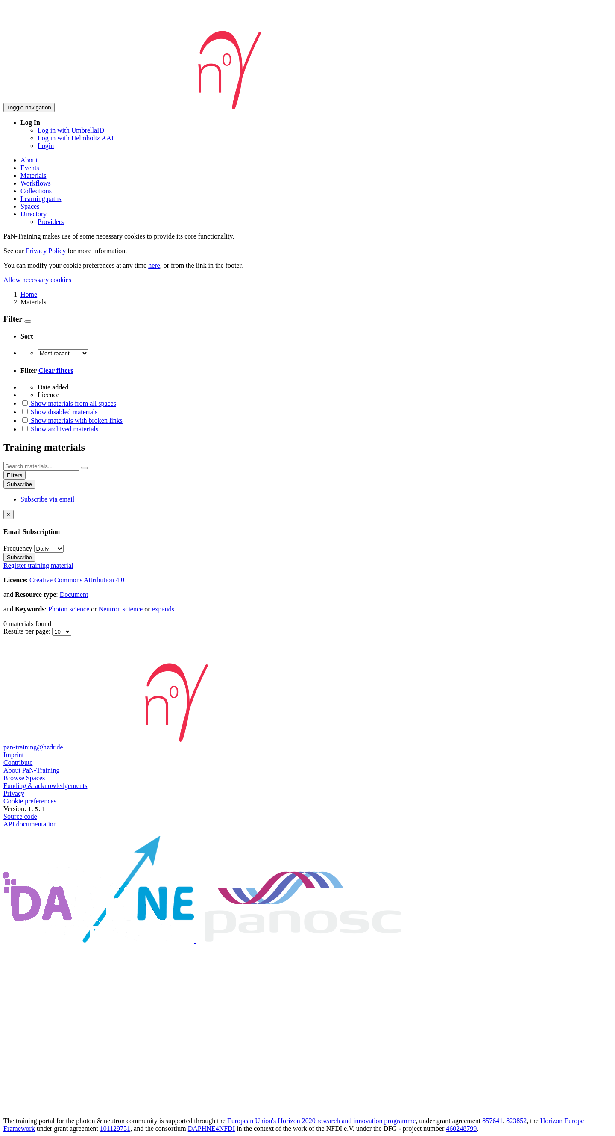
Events (29, 167)
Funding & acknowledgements (45, 785)
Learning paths (41, 198)
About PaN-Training (31, 770)
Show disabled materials (58, 412)
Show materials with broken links (71, 420)
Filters (14, 475)
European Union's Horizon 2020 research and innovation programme (321, 1120)
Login (46, 145)
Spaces (29, 206)
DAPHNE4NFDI (211, 1128)
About (29, 160)
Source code (20, 816)
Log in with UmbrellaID (71, 130)
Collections (36, 191)
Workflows (35, 183)
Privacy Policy (46, 250)
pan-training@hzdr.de (33, 747)
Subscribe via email (47, 499)
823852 (516, 1120)
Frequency (17, 548)
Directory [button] (33, 214)
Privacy (13, 793)
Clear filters (55, 370)
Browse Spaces (24, 778)
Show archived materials (59, 429)
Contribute (17, 762)
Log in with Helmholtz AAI (76, 138)
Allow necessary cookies (37, 279)
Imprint (13, 754)
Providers (51, 221)
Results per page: (27, 631)
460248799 (461, 1128)
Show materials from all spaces (68, 403)
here (154, 265)
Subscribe (19, 484)
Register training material (38, 565)
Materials (33, 175)
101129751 (115, 1128)
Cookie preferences (29, 801)
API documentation (30, 824)
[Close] (8, 514)
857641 (492, 1120)
